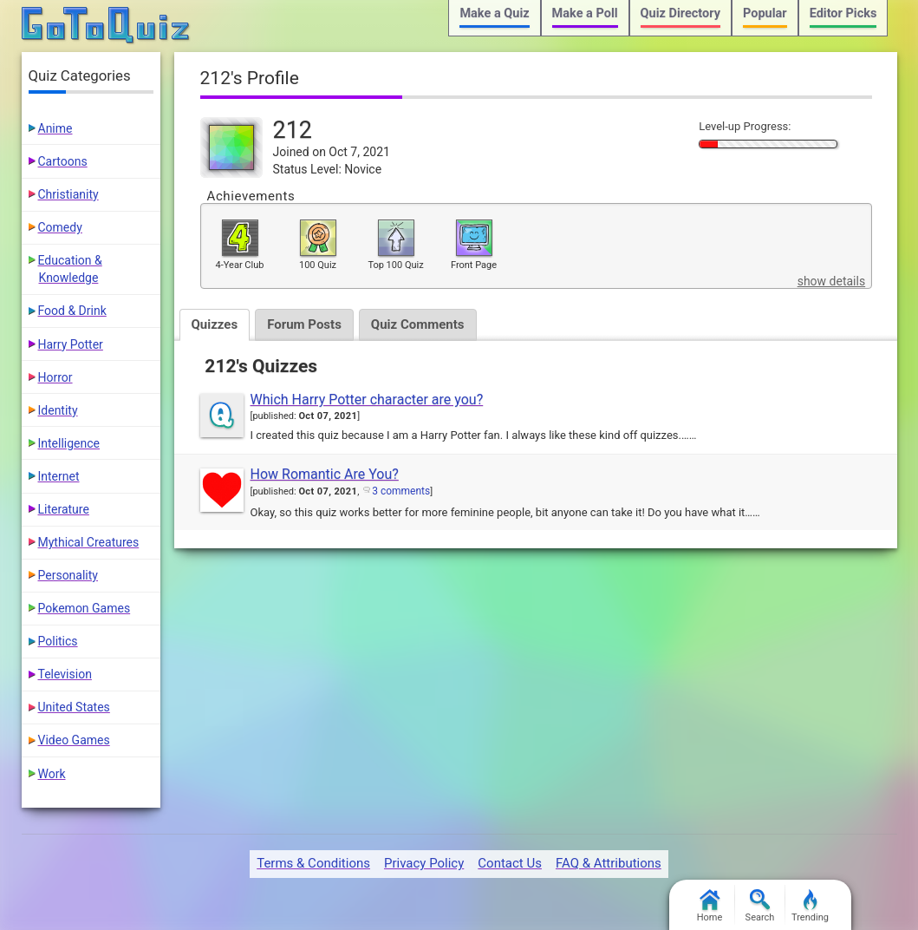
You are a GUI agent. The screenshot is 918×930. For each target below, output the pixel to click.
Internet (59, 476)
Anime (55, 128)
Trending (810, 906)
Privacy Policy (424, 863)
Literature (63, 509)
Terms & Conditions (313, 863)
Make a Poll (585, 13)
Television (65, 674)
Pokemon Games (84, 608)
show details (831, 281)
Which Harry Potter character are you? (367, 399)
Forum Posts (304, 324)
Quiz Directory (680, 13)
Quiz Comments (418, 324)
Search (760, 906)
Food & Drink (72, 311)
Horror (55, 377)
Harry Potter (70, 344)
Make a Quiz (494, 13)
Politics (58, 641)
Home (710, 906)
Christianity (68, 194)
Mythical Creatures (89, 542)
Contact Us (510, 863)
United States (74, 707)
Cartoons (63, 161)
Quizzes (215, 324)
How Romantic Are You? (325, 474)
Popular (765, 13)
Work (52, 774)
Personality (68, 575)
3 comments (401, 491)
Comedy (60, 227)
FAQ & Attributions (608, 863)
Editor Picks (843, 13)
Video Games (74, 740)
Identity (58, 410)
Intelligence (69, 443)
